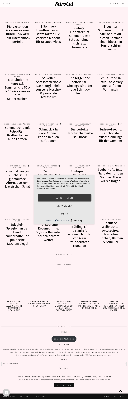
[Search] (123, 3)
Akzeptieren (64, 198)
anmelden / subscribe (64, 339)
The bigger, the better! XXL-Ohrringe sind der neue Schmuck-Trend (79, 85)
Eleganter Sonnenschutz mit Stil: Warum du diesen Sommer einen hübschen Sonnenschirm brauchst (110, 38)
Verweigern (64, 205)
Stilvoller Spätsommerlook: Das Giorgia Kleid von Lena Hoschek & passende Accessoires (48, 87)
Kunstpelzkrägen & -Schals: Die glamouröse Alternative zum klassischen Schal (17, 179)
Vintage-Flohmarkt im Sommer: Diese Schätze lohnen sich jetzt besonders (79, 37)
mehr (64, 213)
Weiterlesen (64, 385)
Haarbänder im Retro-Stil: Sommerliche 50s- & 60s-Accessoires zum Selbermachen (17, 89)
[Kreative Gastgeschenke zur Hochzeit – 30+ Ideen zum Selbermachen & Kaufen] (114, 284)
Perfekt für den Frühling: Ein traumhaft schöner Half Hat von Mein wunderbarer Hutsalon (80, 234)
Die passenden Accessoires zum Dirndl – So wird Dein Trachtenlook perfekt (17, 34)
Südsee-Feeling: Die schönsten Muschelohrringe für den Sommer (111, 135)
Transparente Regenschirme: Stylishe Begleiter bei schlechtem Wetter (48, 232)
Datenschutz (26, 396)
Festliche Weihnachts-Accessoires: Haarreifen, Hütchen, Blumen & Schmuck (110, 232)
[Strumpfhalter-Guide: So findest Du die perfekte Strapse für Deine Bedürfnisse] (89, 284)
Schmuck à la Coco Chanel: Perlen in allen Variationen (48, 135)
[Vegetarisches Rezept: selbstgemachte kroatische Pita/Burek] (14, 284)
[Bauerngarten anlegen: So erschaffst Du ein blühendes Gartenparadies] (64, 284)
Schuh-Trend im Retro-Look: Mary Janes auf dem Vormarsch (111, 83)
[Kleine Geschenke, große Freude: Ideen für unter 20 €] (39, 284)
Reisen (6, 3)
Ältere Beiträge (64, 255)
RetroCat (64, 3)
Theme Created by (115, 396)
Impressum (40, 396)
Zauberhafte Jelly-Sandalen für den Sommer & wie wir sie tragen (110, 175)
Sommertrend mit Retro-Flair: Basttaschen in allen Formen (17, 133)
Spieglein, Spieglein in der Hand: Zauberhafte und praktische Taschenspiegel (17, 234)
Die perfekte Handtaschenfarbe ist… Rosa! (80, 133)
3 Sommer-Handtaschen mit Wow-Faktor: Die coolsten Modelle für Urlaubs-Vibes (48, 34)
